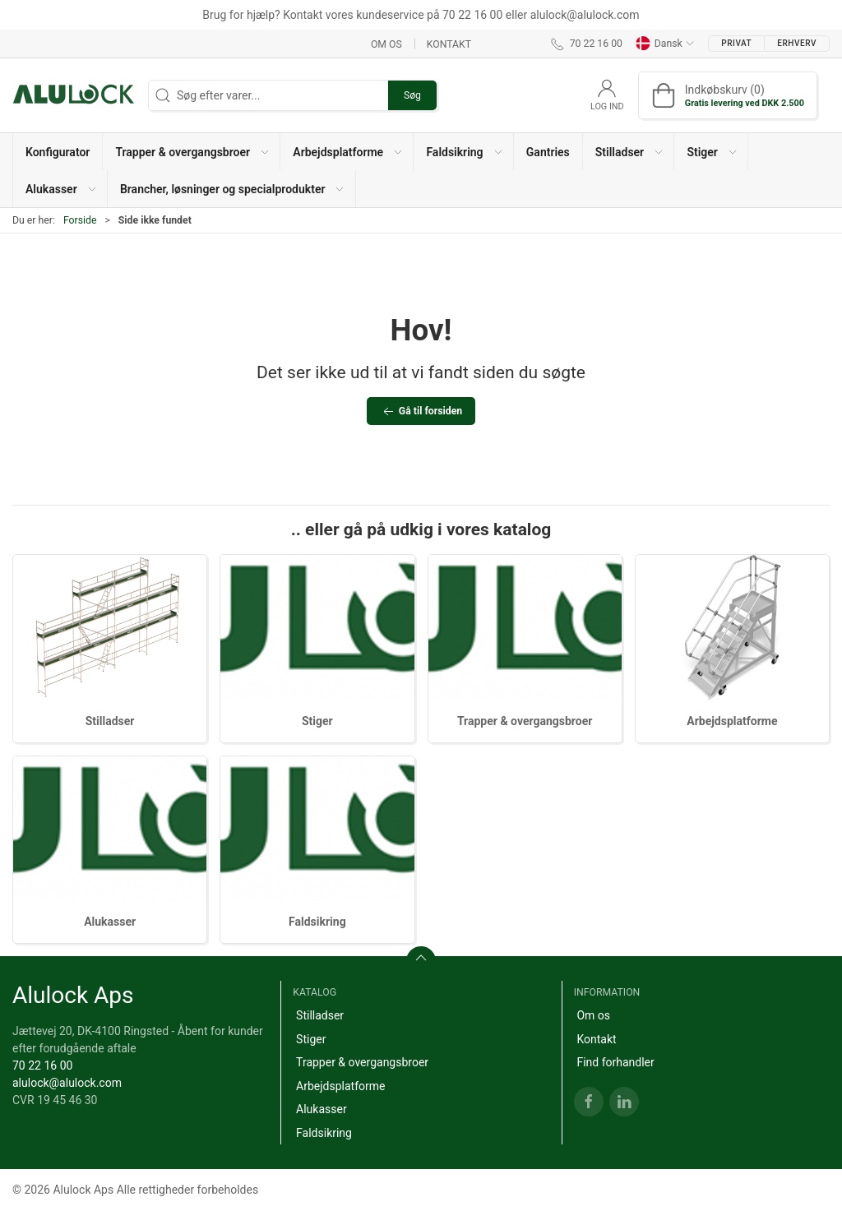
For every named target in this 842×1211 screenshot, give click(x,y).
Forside (80, 220)
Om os (386, 43)
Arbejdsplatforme (732, 721)
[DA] (74, 95)
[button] (191, 151)
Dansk (665, 43)
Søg (412, 95)
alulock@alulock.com (67, 1082)
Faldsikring (317, 921)
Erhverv (797, 43)
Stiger (317, 721)
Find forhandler (615, 1062)
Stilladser (110, 721)
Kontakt (449, 43)
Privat (736, 43)
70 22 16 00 (42, 1065)
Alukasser (110, 921)
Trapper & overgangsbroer (524, 721)
